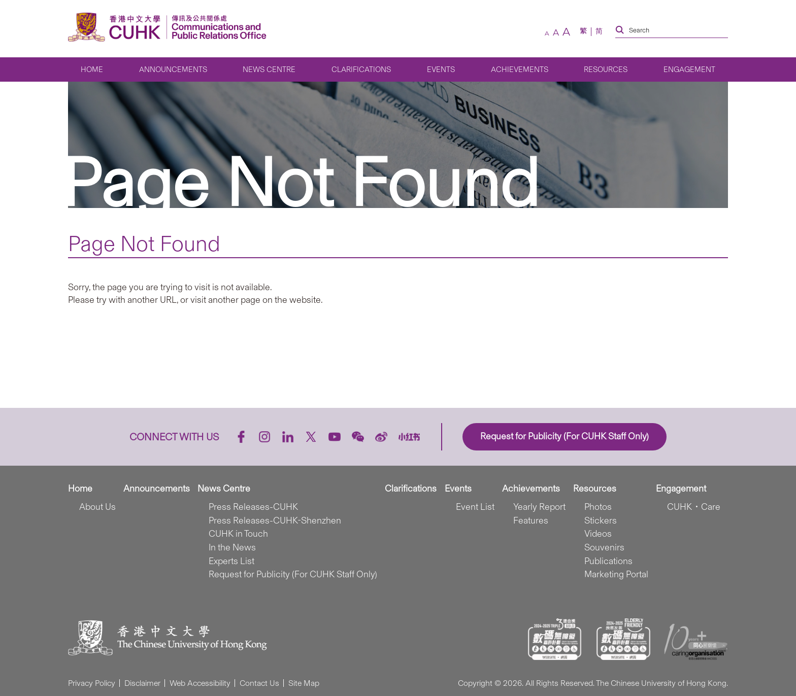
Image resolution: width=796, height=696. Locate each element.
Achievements (519, 69)
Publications (608, 561)
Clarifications (361, 69)
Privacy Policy (91, 683)
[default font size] (556, 32)
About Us (97, 506)
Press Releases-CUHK (253, 506)
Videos (598, 533)
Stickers (600, 520)
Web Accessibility (200, 683)
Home (92, 69)
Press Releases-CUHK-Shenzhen (275, 520)
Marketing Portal (616, 574)
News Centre (269, 69)
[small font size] (547, 33)
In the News (232, 547)
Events (441, 69)
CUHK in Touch (238, 533)
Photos (598, 506)
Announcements (173, 69)
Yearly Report (539, 506)
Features (530, 520)
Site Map (303, 683)
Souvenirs (604, 547)
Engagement (689, 69)
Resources (605, 69)
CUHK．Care (693, 506)
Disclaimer (142, 683)
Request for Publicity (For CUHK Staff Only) (293, 574)
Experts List (231, 561)
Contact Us (259, 683)
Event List (475, 506)
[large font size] (566, 31)
